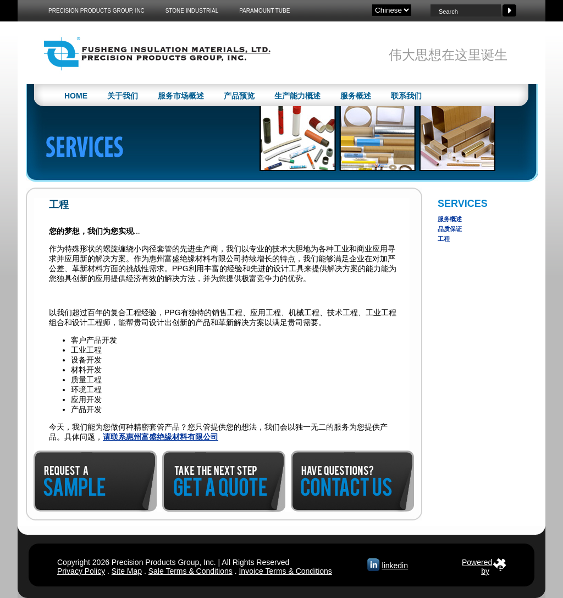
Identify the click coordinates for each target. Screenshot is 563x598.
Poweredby (477, 564)
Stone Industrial (192, 11)
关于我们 (122, 95)
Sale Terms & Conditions (190, 571)
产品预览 (239, 95)
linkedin (395, 565)
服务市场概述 (181, 95)
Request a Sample (95, 481)
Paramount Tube (264, 11)
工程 (444, 238)
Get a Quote (223, 481)
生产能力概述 (297, 95)
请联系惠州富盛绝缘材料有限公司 (160, 436)
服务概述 (355, 95)
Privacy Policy (81, 571)
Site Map (127, 571)
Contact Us (352, 481)
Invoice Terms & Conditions (285, 571)
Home (75, 95)
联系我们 (406, 95)
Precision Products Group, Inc (96, 11)
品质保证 (450, 229)
